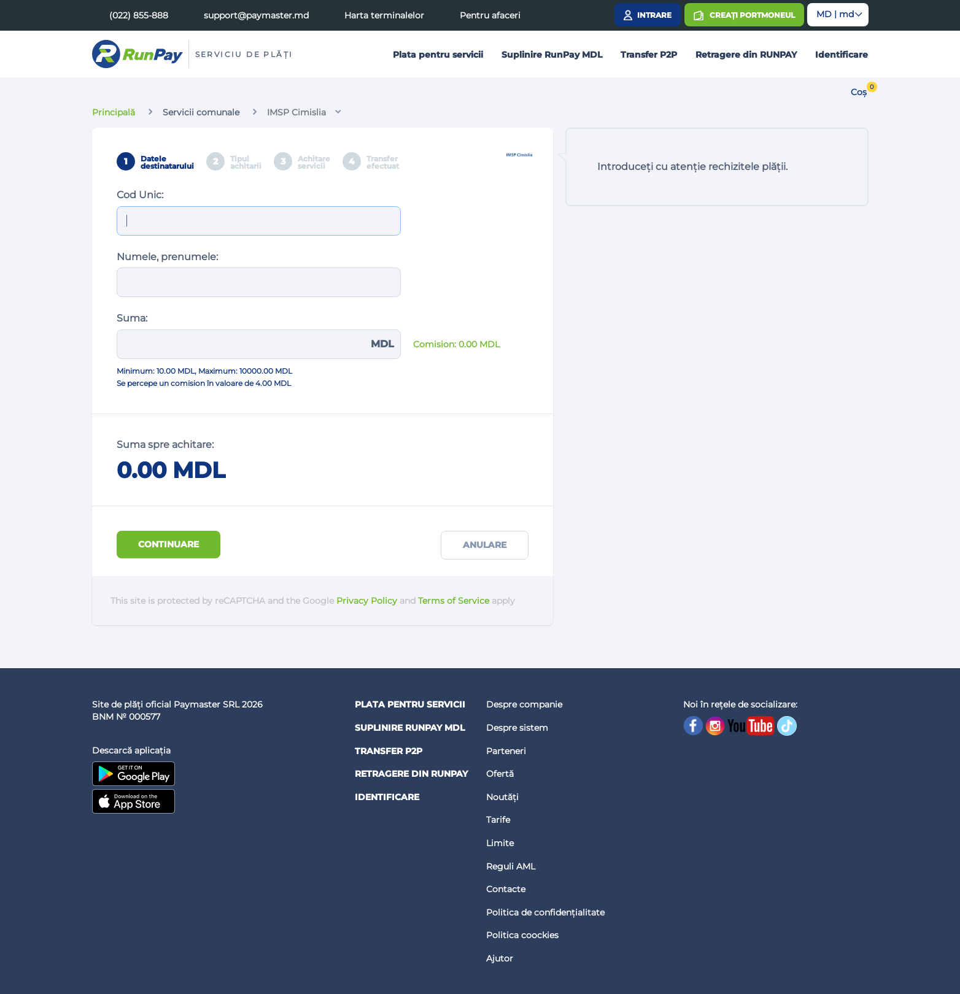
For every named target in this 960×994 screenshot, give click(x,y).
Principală (113, 112)
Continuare (168, 544)
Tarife (498, 819)
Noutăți (502, 797)
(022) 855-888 (138, 15)
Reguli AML (510, 866)
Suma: (132, 318)
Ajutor (499, 958)
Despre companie (524, 704)
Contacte (505, 889)
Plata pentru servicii (438, 54)
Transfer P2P (649, 54)
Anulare (484, 544)
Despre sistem (517, 727)
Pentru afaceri (490, 15)
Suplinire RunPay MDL (551, 54)
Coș (859, 92)
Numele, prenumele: (167, 257)
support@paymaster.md (256, 15)
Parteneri (506, 751)
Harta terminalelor (384, 15)
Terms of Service (453, 600)
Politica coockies (522, 935)
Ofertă (500, 773)
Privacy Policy (366, 600)
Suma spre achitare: (165, 444)
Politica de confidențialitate (545, 912)
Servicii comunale (201, 112)
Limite (500, 843)
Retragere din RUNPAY (746, 54)
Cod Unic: (140, 195)
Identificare (841, 54)
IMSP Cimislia (296, 112)
